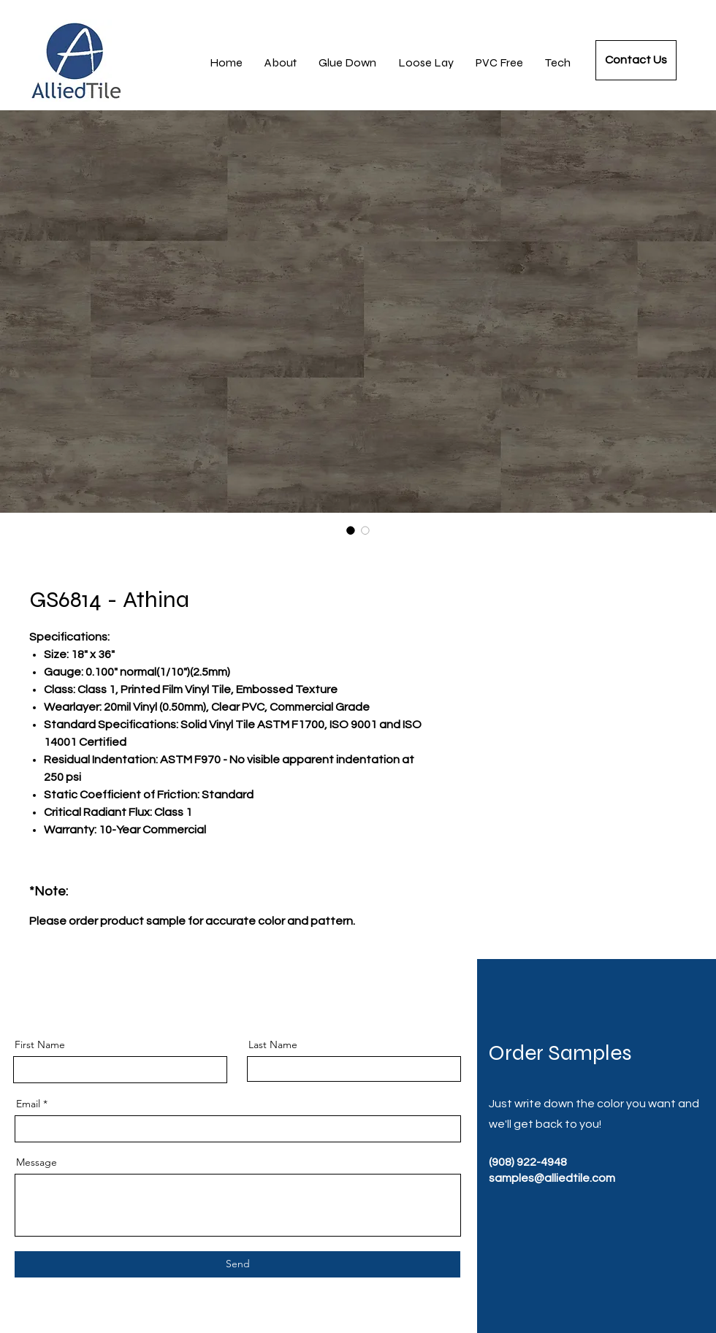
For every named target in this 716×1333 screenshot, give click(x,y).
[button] (558, 63)
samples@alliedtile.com (552, 1178)
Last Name (272, 1044)
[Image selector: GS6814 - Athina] (350, 530)
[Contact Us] (636, 60)
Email (28, 1104)
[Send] (237, 1264)
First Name (40, 1044)
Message (36, 1162)
